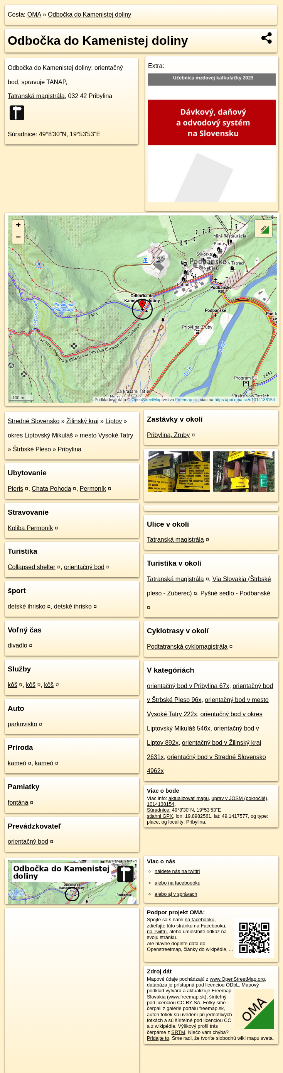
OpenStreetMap (146, 399)
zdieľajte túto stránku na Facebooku (186, 926)
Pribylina (69, 449)
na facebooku (199, 919)
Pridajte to (158, 1038)
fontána (18, 802)
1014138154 (160, 804)
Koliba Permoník (30, 528)
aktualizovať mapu (188, 798)
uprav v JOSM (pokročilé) (239, 798)
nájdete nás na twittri (177, 871)
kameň (17, 763)
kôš (12, 684)
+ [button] (18, 226)
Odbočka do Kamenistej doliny (89, 14)
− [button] (18, 238)
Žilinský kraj (82, 421)
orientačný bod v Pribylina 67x (188, 686)
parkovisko (22, 724)
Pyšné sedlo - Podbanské (235, 593)
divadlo (17, 645)
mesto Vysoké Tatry (106, 435)
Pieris (15, 488)
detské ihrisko (26, 606)
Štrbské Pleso (32, 449)
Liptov (113, 421)
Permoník (93, 488)
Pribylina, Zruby (168, 435)
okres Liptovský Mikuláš (40, 435)
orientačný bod (84, 567)
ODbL (232, 985)
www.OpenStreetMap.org (237, 979)
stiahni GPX (160, 816)
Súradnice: (22, 134)
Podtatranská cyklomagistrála (187, 646)
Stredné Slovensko (33, 421)
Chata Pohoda (51, 488)
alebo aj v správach (176, 894)
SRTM (178, 1032)
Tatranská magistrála (36, 96)
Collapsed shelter (32, 567)
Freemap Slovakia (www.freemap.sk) (189, 993)
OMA (34, 14)
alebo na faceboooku (177, 883)
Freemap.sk (186, 399)
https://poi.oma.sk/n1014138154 (245, 399)
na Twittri (157, 931)
